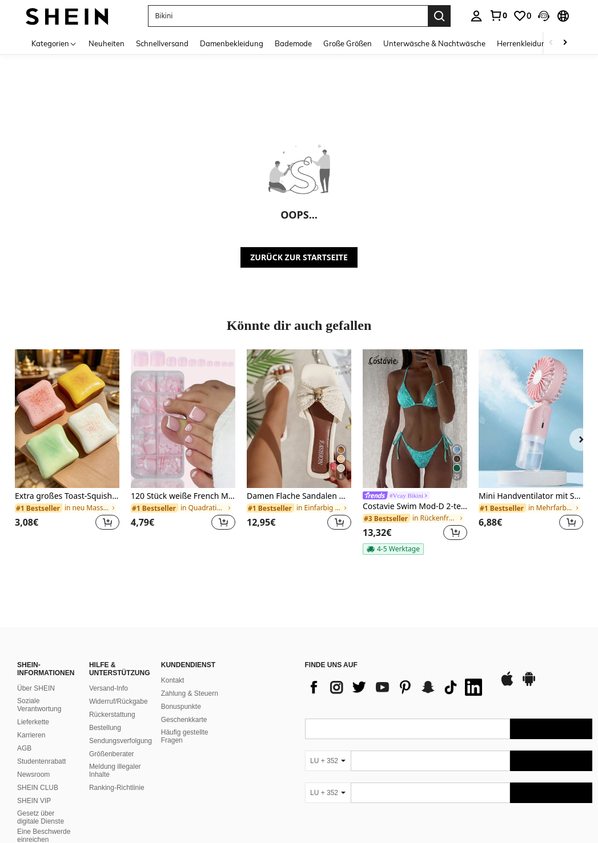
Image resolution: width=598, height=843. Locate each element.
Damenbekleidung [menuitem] (231, 43)
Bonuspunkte (181, 707)
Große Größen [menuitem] (347, 43)
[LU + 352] (328, 761)
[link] (498, 15)
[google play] (529, 684)
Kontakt (172, 680)
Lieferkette (33, 722)
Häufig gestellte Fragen (184, 736)
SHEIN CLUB (37, 788)
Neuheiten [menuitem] (107, 43)
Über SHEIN (36, 688)
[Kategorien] (54, 43)
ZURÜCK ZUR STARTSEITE (299, 257)
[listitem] (67, 446)
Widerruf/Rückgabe (118, 701)
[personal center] (476, 16)
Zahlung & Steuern (189, 693)
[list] (396, 687)
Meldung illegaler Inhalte (115, 771)
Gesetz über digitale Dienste (40, 817)
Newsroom (33, 775)
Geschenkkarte (184, 720)
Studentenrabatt (41, 761)
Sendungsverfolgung (120, 741)
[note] (393, 549)
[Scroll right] (565, 43)
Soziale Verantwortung (39, 705)
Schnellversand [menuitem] (162, 43)
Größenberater (111, 754)
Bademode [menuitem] (293, 43)
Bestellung (105, 728)
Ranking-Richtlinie (117, 788)
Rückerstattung (112, 715)
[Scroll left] (551, 43)
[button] (544, 16)
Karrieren (31, 735)
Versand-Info (108, 688)
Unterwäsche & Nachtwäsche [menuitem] (434, 43)
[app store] (507, 684)
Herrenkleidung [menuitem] (524, 43)
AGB (24, 748)
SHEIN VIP (34, 801)
